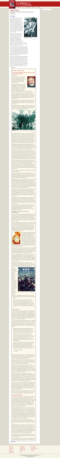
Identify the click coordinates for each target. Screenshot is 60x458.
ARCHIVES (38, 7)
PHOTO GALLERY (28, 7)
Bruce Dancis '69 (13, 14)
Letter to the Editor (11, 448)
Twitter (21, 451)
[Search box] (47, 9)
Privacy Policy (11, 452)
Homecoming (33, 450)
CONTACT (34, 7)
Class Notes (10, 450)
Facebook (21, 450)
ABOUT (24, 7)
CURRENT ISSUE (19, 7)
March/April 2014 (12, 15)
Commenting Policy (11, 451)
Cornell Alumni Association (34, 448)
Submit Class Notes (22, 448)
